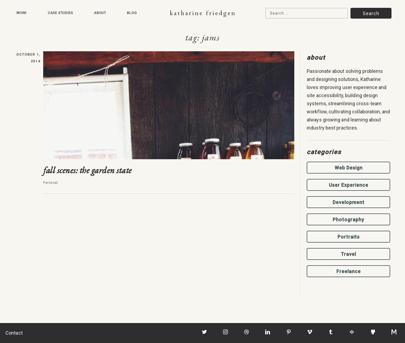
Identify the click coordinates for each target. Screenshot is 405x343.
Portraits (349, 237)
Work (21, 13)
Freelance (348, 271)
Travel (348, 254)
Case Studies (60, 13)
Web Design (349, 168)
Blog (132, 13)
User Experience (348, 185)
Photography (348, 219)
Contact (14, 333)
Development (348, 202)
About (100, 13)
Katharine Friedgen (203, 13)
